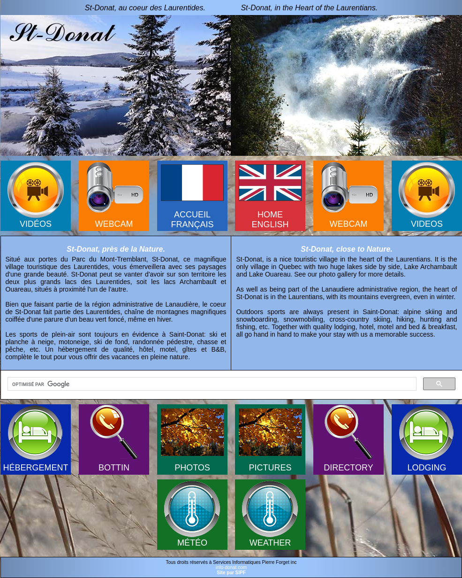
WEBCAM (114, 224)
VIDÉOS (36, 224)
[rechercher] (211, 384)
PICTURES (270, 467)
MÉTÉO (192, 542)
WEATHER (270, 542)
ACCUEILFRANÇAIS (192, 219)
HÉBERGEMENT (35, 467)
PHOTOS (192, 467)
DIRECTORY (348, 467)
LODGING (426, 467)
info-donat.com (231, 567)
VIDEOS (427, 224)
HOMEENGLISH (269, 219)
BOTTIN (113, 467)
